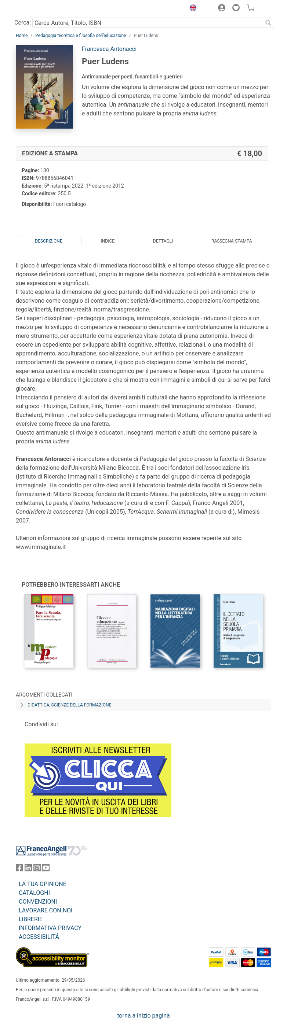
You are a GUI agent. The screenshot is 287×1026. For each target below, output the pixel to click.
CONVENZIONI (38, 901)
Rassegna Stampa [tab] (231, 241)
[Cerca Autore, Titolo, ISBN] (147, 23)
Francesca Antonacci (109, 48)
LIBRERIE (31, 919)
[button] (191, 9)
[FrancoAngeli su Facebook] (19, 869)
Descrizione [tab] (48, 241)
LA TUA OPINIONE (42, 884)
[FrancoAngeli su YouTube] (46, 869)
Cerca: (22, 22)
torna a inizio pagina (143, 1015)
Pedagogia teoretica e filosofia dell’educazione (80, 35)
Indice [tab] (108, 241)
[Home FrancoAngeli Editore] (40, 9)
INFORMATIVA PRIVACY (50, 927)
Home (22, 35)
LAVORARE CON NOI (45, 910)
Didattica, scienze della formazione (70, 705)
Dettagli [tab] (163, 241)
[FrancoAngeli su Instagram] (37, 869)
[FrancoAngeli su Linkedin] (28, 869)
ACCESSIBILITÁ (39, 936)
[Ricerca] (268, 23)
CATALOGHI (34, 892)
